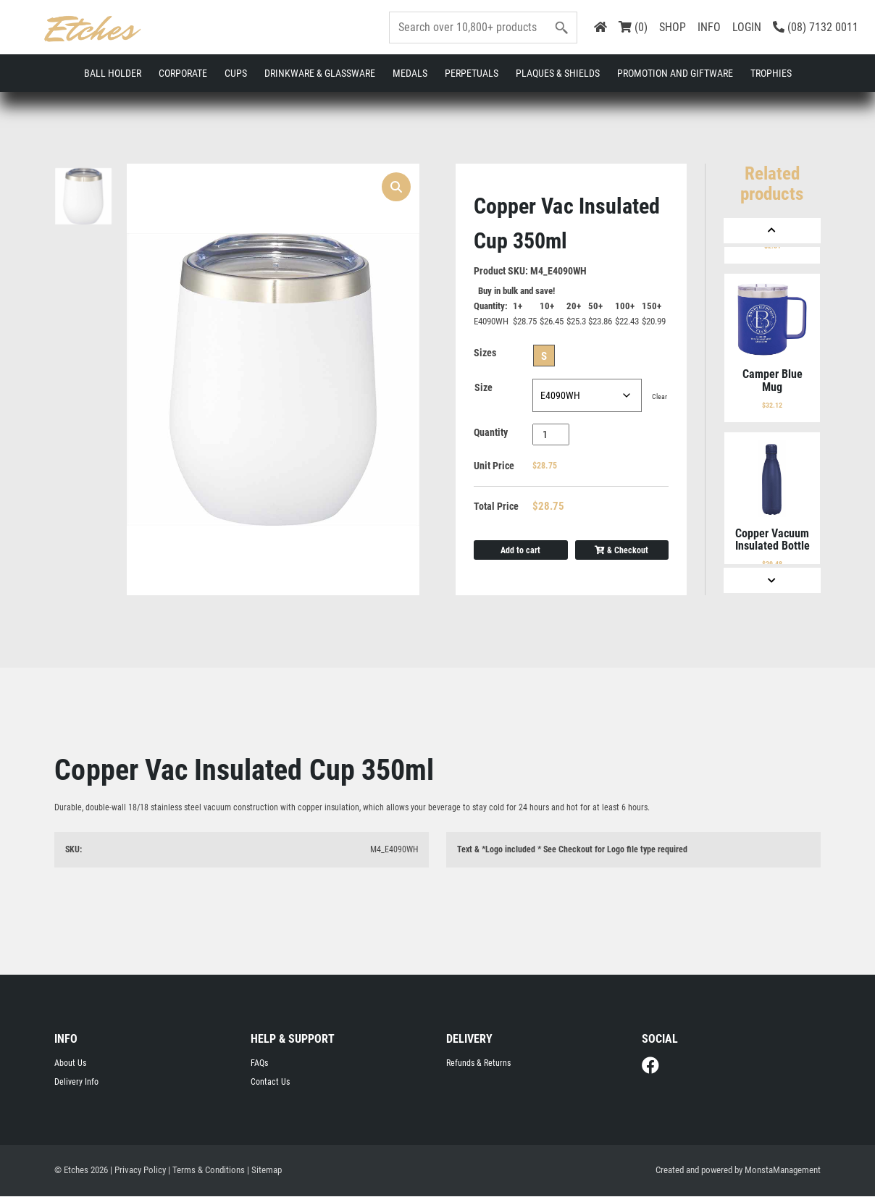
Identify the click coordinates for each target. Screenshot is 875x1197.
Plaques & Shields (558, 73)
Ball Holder (112, 73)
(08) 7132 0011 (815, 27)
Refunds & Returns (478, 1064)
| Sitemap (264, 1170)
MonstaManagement (783, 1170)
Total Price (496, 507)
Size (483, 388)
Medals (410, 73)
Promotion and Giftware (675, 73)
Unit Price (494, 466)
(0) (633, 27)
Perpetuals (471, 73)
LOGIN (746, 27)
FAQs (259, 1064)
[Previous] (772, 230)
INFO (709, 27)
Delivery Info (76, 1083)
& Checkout (621, 550)
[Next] (772, 580)
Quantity (491, 433)
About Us (70, 1064)
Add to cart (520, 550)
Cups (236, 73)
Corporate (183, 73)
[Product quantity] (550, 435)
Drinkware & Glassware (319, 73)
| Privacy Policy (138, 1170)
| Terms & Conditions (206, 1170)
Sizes (485, 353)
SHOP (672, 27)
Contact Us (270, 1083)
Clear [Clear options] (659, 397)
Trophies (771, 73)
